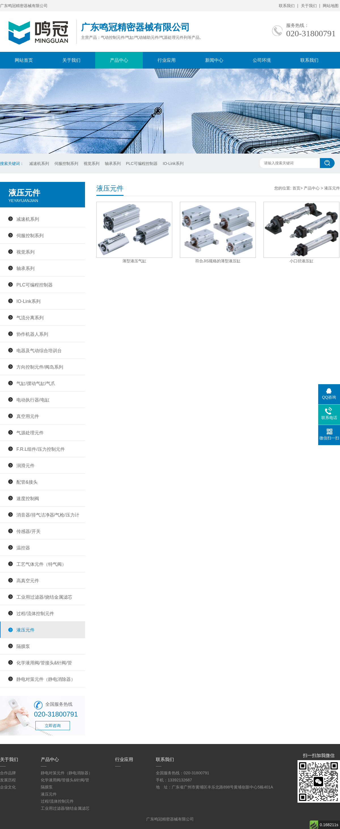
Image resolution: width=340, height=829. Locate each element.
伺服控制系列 (66, 163)
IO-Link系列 (173, 163)
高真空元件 (27, 580)
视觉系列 (91, 163)
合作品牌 (8, 773)
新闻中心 (214, 60)
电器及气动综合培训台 (39, 350)
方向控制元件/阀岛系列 (39, 366)
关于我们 (309, 5)
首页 (296, 188)
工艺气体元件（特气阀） (41, 564)
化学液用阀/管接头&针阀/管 (44, 662)
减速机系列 (39, 163)
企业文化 (8, 787)
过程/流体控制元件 (35, 613)
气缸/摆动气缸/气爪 (35, 383)
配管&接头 (27, 481)
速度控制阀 (27, 498)
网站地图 (331, 5)
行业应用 (167, 60)
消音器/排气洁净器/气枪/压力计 (47, 514)
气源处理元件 (30, 432)
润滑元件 (25, 465)
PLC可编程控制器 (141, 163)
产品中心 (119, 60)
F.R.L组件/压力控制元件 (40, 449)
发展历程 (8, 780)
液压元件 (25, 629)
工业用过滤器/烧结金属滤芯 (44, 597)
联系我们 (287, 5)
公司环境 (262, 60)
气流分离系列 (30, 317)
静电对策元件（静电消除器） (45, 679)
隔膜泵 (23, 646)
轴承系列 (113, 163)
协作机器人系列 (32, 334)
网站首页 (24, 60)
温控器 (23, 547)
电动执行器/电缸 (33, 399)
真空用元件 (27, 416)
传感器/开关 (28, 531)
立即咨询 (53, 725)
